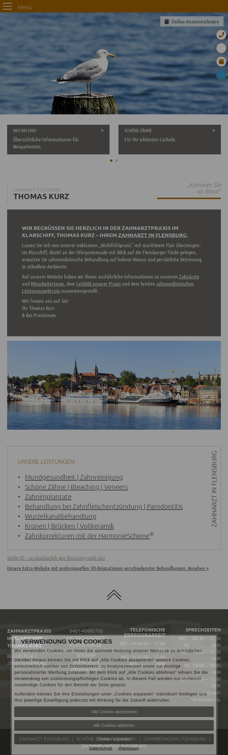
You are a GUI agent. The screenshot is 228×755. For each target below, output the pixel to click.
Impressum (128, 748)
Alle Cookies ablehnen (113, 725)
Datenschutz (100, 748)
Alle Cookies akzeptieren (114, 711)
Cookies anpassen (114, 739)
